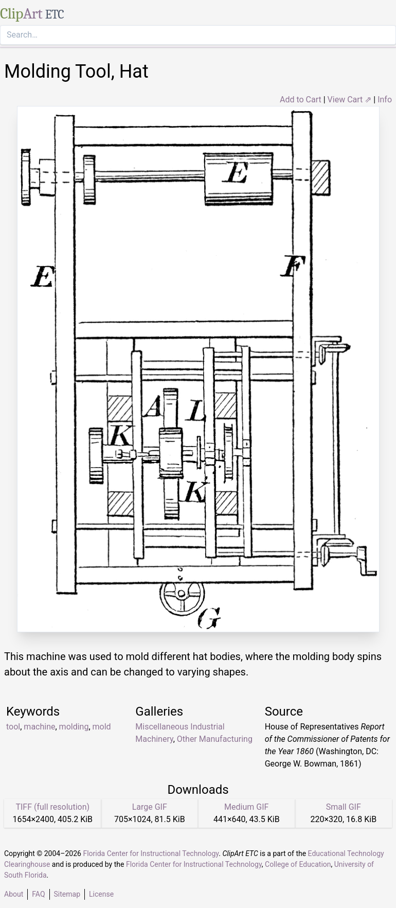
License (101, 894)
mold (102, 727)
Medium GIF (246, 807)
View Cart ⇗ (350, 99)
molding (74, 727)
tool (13, 727)
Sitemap (67, 894)
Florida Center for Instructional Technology (151, 853)
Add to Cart (300, 99)
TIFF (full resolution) (52, 807)
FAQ (38, 894)
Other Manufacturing (215, 739)
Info (384, 99)
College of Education (298, 864)
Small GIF (343, 807)
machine (39, 727)
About (13, 894)
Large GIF (149, 807)
